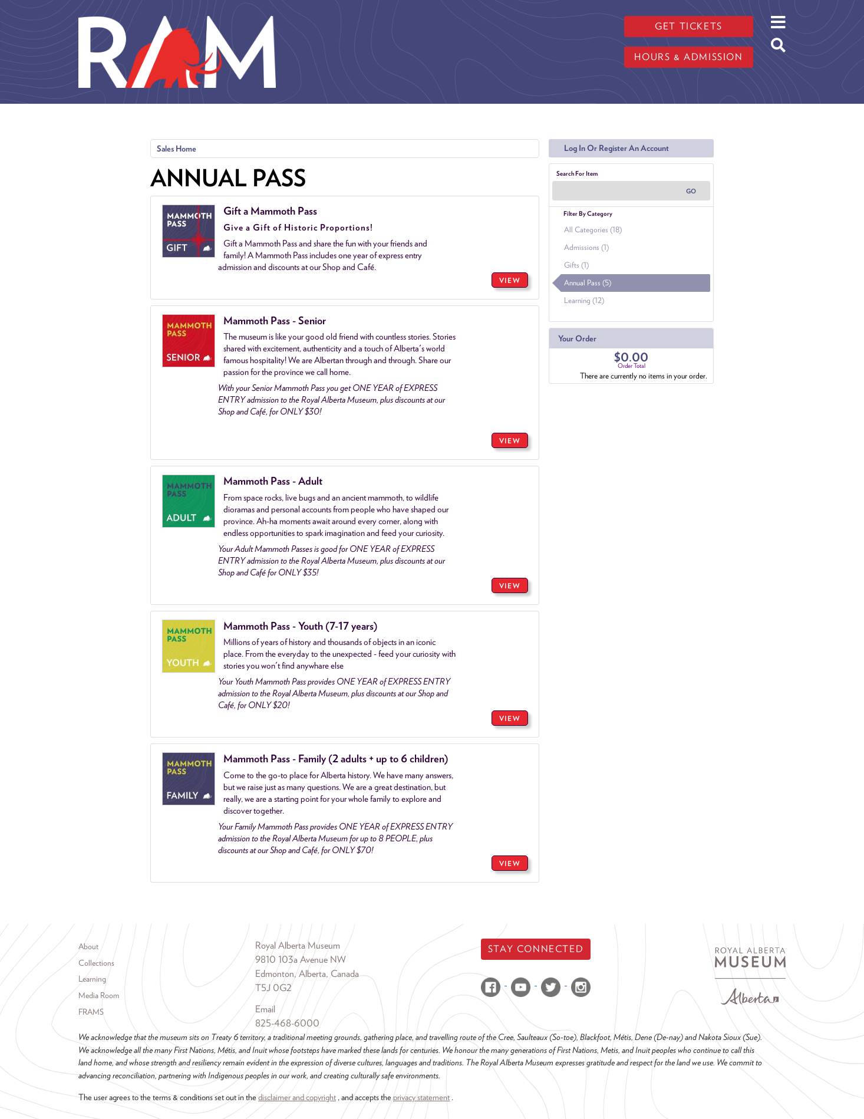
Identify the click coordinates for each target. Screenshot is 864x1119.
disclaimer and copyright (297, 1097)
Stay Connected (535, 949)
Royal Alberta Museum (297, 945)
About (88, 946)
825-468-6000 (287, 1023)
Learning (92, 978)
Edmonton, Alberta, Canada (307, 973)
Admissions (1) (586, 247)
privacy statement (421, 1097)
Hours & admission (688, 56)
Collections (96, 962)
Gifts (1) (576, 265)
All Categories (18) (593, 229)
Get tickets (689, 26)
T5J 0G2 (273, 987)
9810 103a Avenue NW (300, 959)
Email (265, 1009)
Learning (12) (584, 300)
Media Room (98, 995)
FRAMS (91, 1011)
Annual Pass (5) (587, 282)
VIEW (509, 280)
